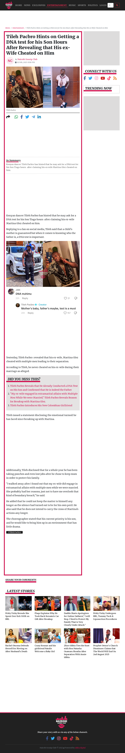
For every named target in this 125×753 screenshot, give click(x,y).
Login (103, 5)
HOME (18, 5)
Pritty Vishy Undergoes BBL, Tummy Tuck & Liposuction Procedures (105, 616)
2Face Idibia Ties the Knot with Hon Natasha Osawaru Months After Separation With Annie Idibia (76, 651)
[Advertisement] (62, 17)
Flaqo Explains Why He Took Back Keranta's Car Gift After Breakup (47, 616)
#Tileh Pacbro (14, 532)
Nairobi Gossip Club (27, 59)
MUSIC (72, 5)
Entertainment (57, 5)
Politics (93, 5)
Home (7, 28)
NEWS (27, 5)
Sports (82, 5)
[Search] (111, 5)
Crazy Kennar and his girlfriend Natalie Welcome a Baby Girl (45, 648)
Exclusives (38, 5)
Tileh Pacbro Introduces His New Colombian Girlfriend (41, 405)
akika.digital (80, 748)
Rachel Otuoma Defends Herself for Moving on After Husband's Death (17, 648)
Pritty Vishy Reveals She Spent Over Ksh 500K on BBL (17, 616)
